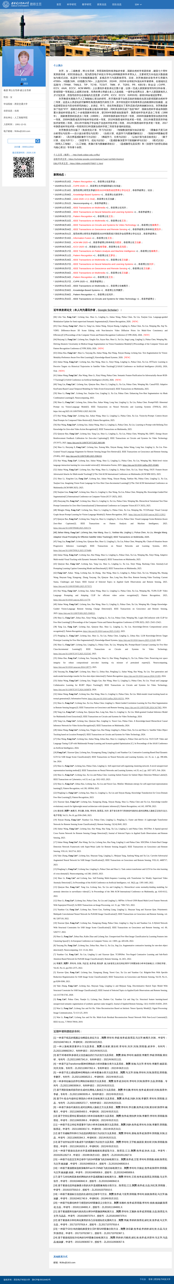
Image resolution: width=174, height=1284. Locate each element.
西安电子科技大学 (162, 1279)
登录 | (151, 1279)
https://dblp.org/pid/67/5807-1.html (86, 163)
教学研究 (86, 4)
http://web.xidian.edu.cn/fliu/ (86, 154)
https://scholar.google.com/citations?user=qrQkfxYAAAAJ (96, 159)
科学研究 (71, 4)
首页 (59, 4)
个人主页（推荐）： (63, 154)
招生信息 (117, 4)
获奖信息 (101, 4)
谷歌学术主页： (61, 159)
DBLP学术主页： (62, 163)
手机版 (143, 1279)
